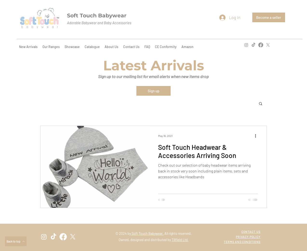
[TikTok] (253, 45)
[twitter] (268, 45)
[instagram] (246, 45)
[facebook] (260, 45)
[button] (260, 104)
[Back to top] (16, 241)
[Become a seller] (268, 17)
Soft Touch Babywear (96, 15)
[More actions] (257, 136)
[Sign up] (153, 91)
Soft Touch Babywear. (147, 233)
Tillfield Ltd (180, 240)
